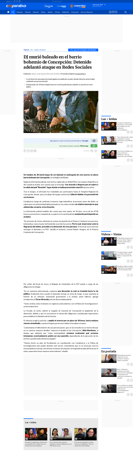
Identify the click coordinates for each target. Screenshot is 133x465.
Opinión (50, 12)
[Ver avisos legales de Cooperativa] (110, 14)
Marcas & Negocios (87, 12)
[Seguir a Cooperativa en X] (17, 1)
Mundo (43, 12)
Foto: (26, 93)
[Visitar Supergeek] (116, 14)
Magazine (20, 12)
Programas (74, 12)
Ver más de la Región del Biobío (83, 50)
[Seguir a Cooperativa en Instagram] (20, 1)
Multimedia (65, 12)
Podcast (57, 12)
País (13, 12)
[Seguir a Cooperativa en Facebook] (15, 1)
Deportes (28, 12)
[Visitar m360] (113, 14)
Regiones (36, 12)
